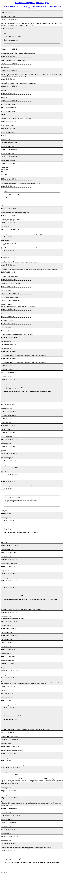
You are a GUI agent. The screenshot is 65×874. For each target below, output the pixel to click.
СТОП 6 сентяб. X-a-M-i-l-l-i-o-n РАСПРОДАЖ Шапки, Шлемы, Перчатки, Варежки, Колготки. (32, 7)
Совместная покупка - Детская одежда (32, 3)
